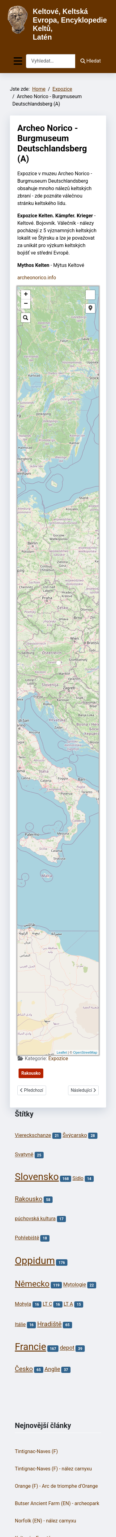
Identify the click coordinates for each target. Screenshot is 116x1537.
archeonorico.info (36, 278)
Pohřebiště (27, 1238)
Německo (32, 1283)
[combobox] (50, 61)
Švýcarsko (74, 1135)
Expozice (58, 1058)
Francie (30, 1346)
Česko (24, 1369)
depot (67, 1348)
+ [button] (26, 294)
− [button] (26, 304)
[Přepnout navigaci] (18, 61)
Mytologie (74, 1285)
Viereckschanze (33, 1135)
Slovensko (37, 1176)
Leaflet (62, 1052)
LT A (68, 1304)
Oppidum (35, 1260)
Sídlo (78, 1178)
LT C (47, 1304)
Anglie (52, 1369)
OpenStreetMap (85, 1052)
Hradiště (49, 1324)
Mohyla (23, 1304)
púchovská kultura (35, 1218)
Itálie (20, 1324)
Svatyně (24, 1155)
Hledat (90, 61)
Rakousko (31, 1073)
